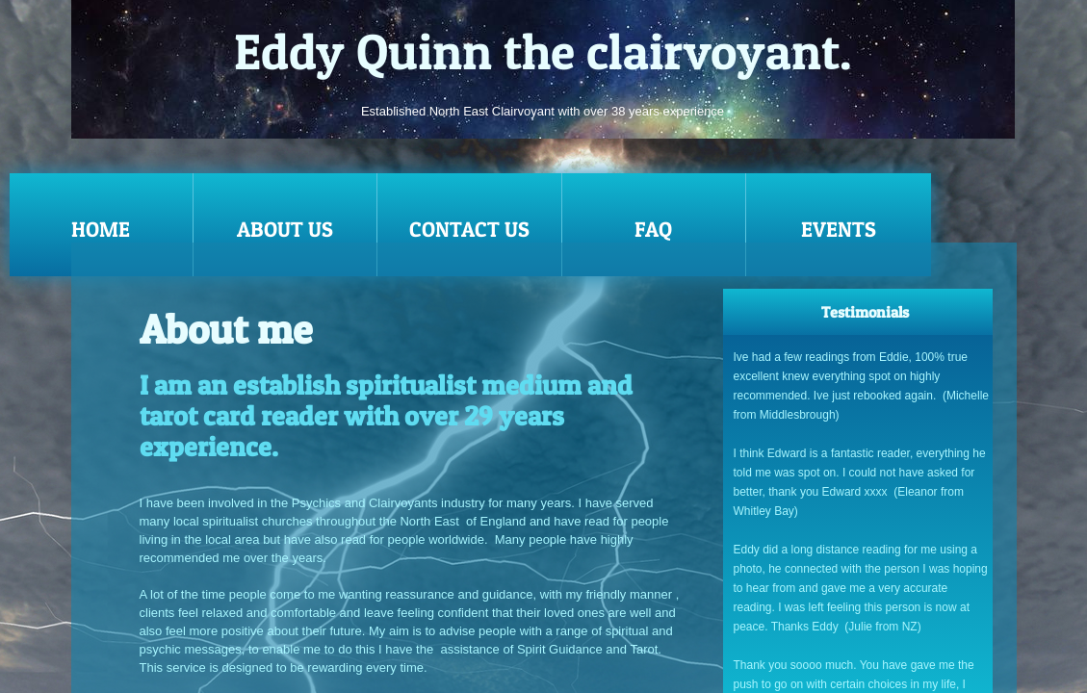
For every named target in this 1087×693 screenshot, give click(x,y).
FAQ (653, 229)
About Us (285, 229)
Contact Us (469, 229)
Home (100, 229)
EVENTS (838, 229)
